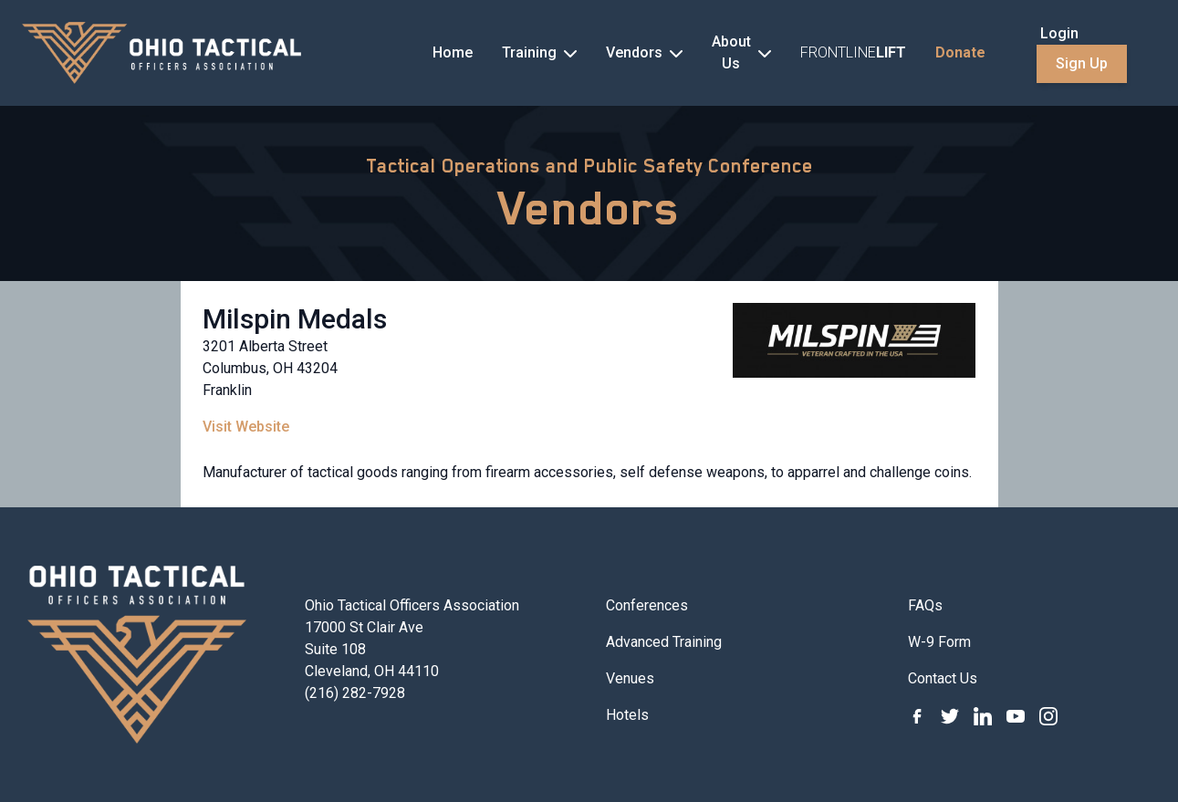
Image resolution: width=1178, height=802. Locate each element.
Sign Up (1082, 63)
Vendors (589, 208)
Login (1059, 33)
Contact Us (942, 678)
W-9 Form (939, 642)
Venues (630, 678)
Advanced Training (664, 642)
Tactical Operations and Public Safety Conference (589, 166)
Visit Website (246, 426)
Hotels (627, 715)
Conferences (647, 605)
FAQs (925, 605)
